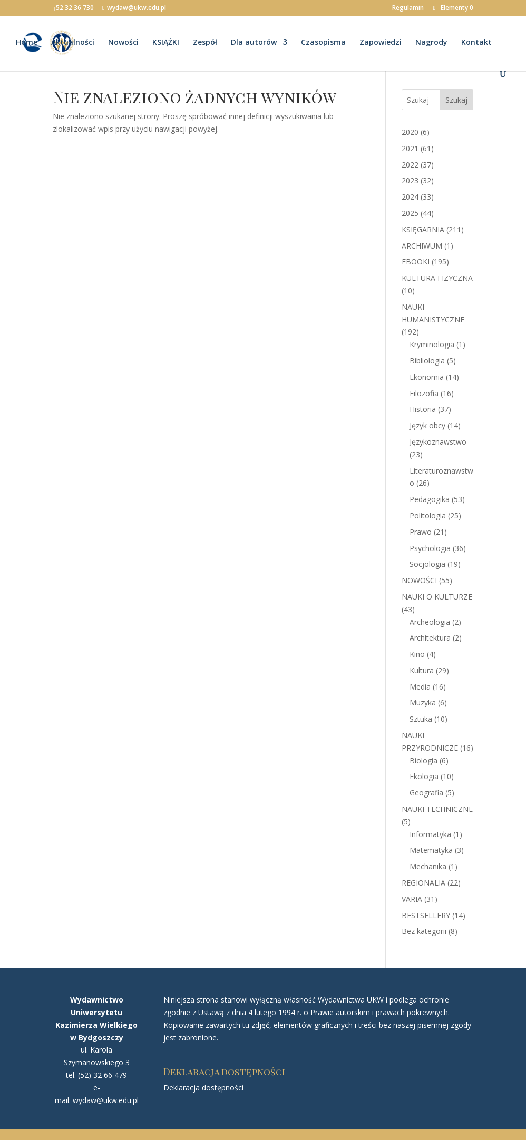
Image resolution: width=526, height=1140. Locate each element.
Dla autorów (254, 44)
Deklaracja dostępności (203, 1088)
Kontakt (476, 44)
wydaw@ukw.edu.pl (106, 1100)
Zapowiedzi (380, 44)
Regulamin (408, 8)
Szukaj (456, 100)
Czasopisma (323, 44)
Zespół (205, 44)
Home (26, 44)
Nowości (123, 44)
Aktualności (72, 44)
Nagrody (431, 44)
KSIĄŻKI (165, 44)
